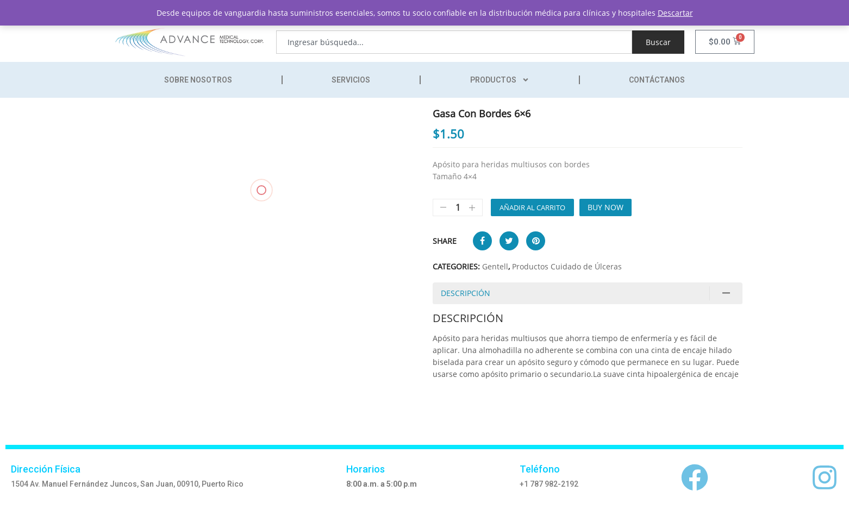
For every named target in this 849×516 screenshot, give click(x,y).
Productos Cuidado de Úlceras (567, 266)
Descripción (465, 293)
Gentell (495, 266)
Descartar (675, 13)
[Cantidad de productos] (458, 207)
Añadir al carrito (532, 207)
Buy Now (605, 207)
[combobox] (454, 42)
